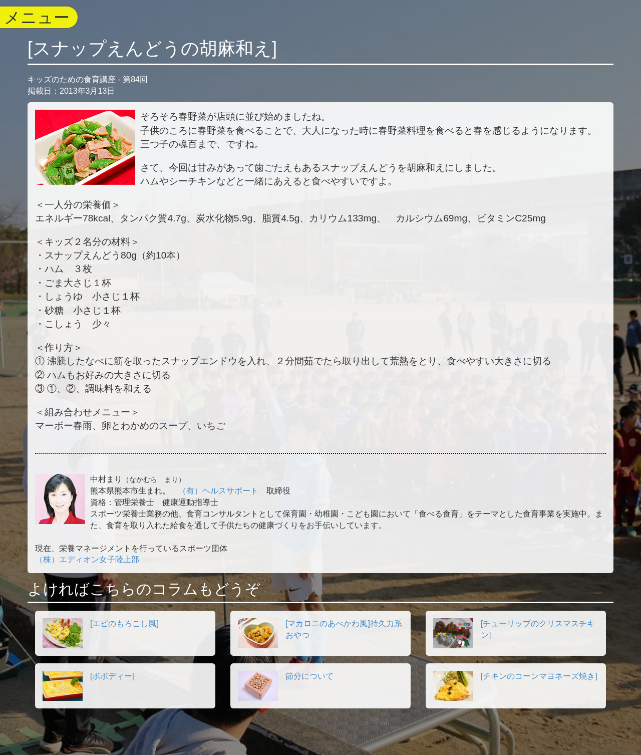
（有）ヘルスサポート (218, 490)
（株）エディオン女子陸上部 (87, 559)
